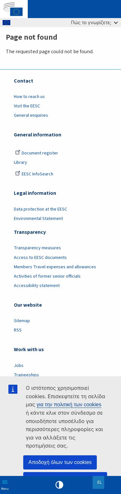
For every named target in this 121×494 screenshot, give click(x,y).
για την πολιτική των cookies (69, 404)
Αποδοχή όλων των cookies (60, 462)
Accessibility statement (37, 285)
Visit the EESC (27, 106)
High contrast (59, 485)
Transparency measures (37, 248)
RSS (18, 330)
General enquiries (31, 115)
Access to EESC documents (40, 257)
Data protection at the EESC (40, 209)
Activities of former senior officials (47, 276)
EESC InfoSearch (34, 174)
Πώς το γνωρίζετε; (94, 22)
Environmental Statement (38, 218)
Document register (36, 153)
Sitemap (22, 321)
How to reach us (29, 97)
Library (20, 162)
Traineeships (26, 375)
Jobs (19, 365)
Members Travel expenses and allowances (55, 267)
